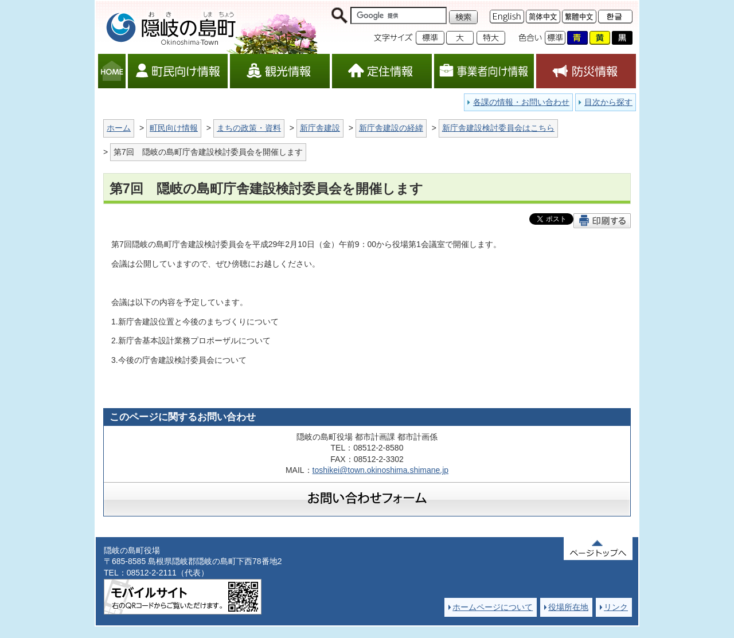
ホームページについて (492, 607)
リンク (616, 607)
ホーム (119, 127)
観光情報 (280, 71)
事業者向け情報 (484, 71)
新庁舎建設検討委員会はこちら (498, 127)
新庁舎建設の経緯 (391, 127)
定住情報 (382, 71)
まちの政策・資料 (249, 127)
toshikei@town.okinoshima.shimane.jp (381, 470)
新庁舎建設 (320, 127)
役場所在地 (568, 607)
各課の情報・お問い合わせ (521, 102)
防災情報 (586, 71)
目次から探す (608, 102)
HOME (112, 71)
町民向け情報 (178, 71)
